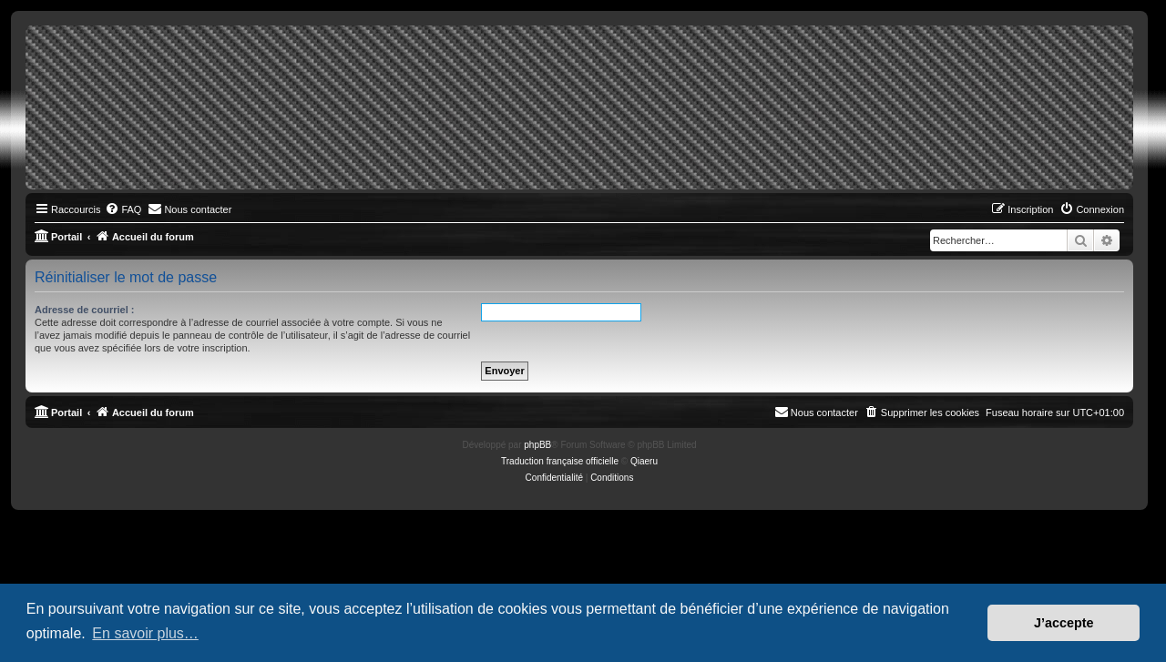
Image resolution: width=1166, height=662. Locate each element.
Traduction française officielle (560, 461)
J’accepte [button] (1064, 623)
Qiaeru (644, 461)
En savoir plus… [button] (145, 633)
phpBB (537, 445)
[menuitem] (123, 209)
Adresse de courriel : (84, 309)
